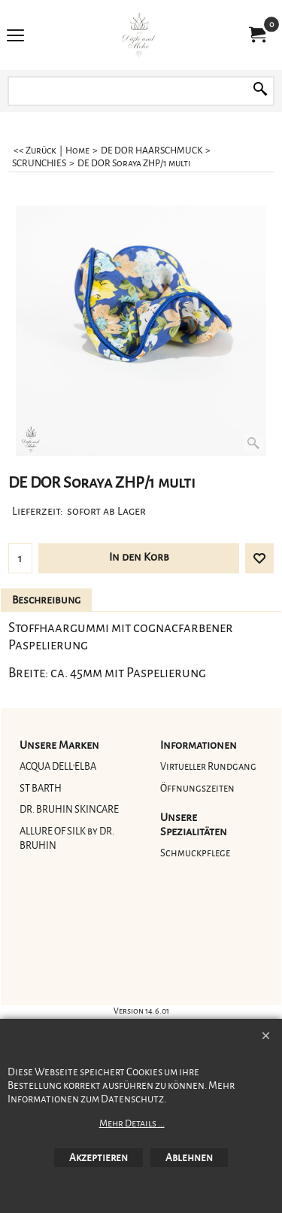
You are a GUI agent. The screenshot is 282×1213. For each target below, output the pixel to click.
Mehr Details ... (132, 1123)
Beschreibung (46, 600)
